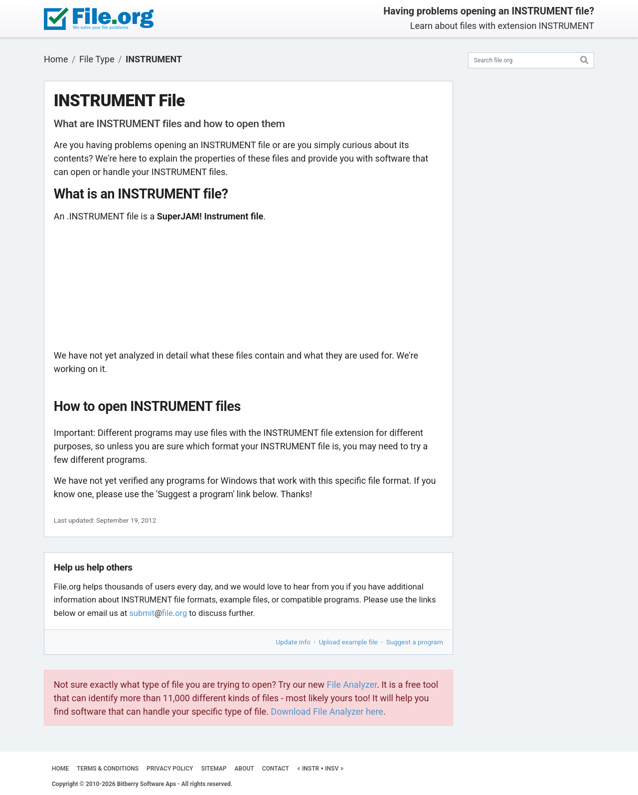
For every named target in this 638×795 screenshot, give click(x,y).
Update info (293, 642)
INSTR (310, 768)
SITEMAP (213, 768)
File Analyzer (352, 684)
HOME (60, 768)
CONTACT (275, 768)
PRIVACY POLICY (170, 768)
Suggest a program (414, 642)
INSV (331, 768)
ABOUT (244, 768)
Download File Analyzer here (327, 711)
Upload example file (348, 642)
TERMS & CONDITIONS (108, 768)
